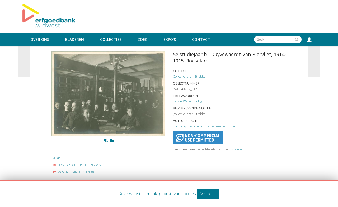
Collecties (110, 39)
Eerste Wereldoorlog (187, 101)
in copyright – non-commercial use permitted (204, 126)
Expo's (169, 39)
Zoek (142, 39)
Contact (201, 39)
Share (57, 158)
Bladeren (74, 39)
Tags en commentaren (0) (73, 172)
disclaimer (236, 149)
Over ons (39, 39)
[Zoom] (106, 140)
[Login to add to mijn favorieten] (112, 140)
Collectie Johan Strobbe (189, 76)
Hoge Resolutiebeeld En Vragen (79, 165)
